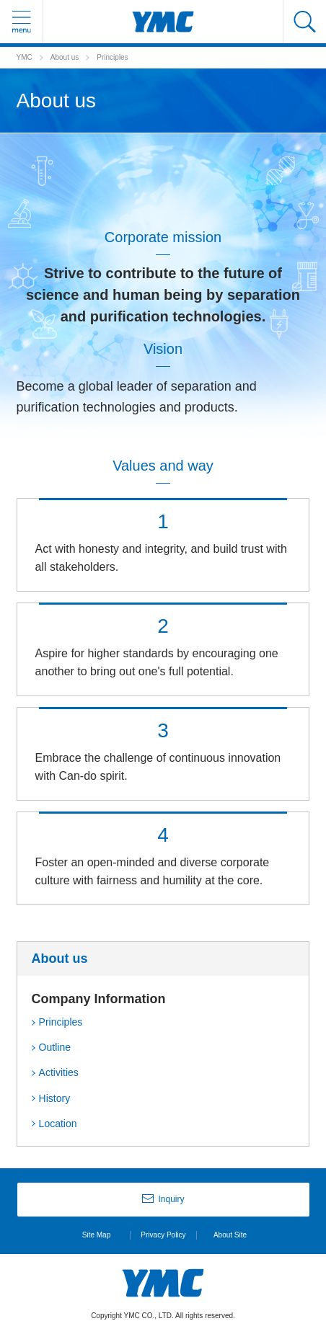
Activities (59, 1072)
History (55, 1098)
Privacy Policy (163, 1235)
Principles (61, 1022)
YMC (24, 57)
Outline (55, 1047)
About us (64, 57)
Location (58, 1123)
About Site (230, 1235)
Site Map (96, 1235)
